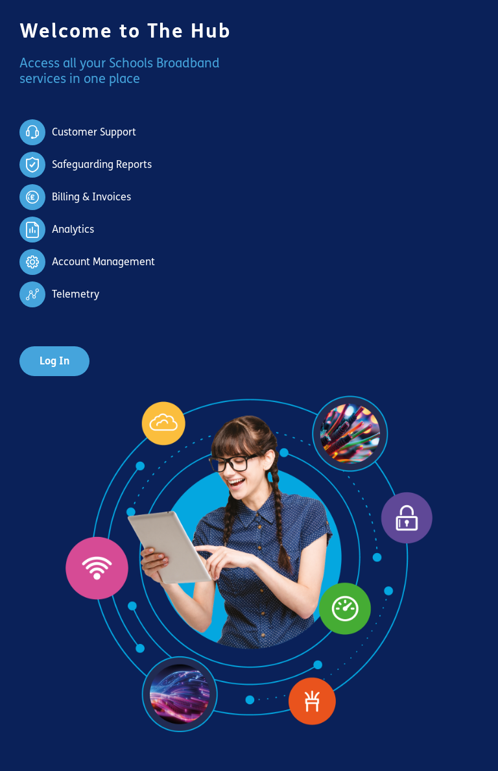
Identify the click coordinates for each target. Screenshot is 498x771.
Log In (54, 361)
